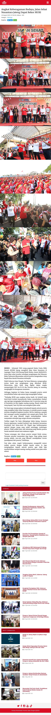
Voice (36, 460)
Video (15, 460)
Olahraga (9, 17)
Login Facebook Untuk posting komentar (17, 485)
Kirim (43, 482)
